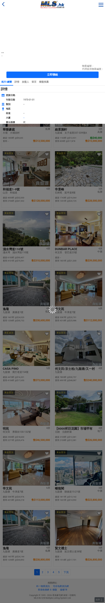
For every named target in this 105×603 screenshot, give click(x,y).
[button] (101, 4)
